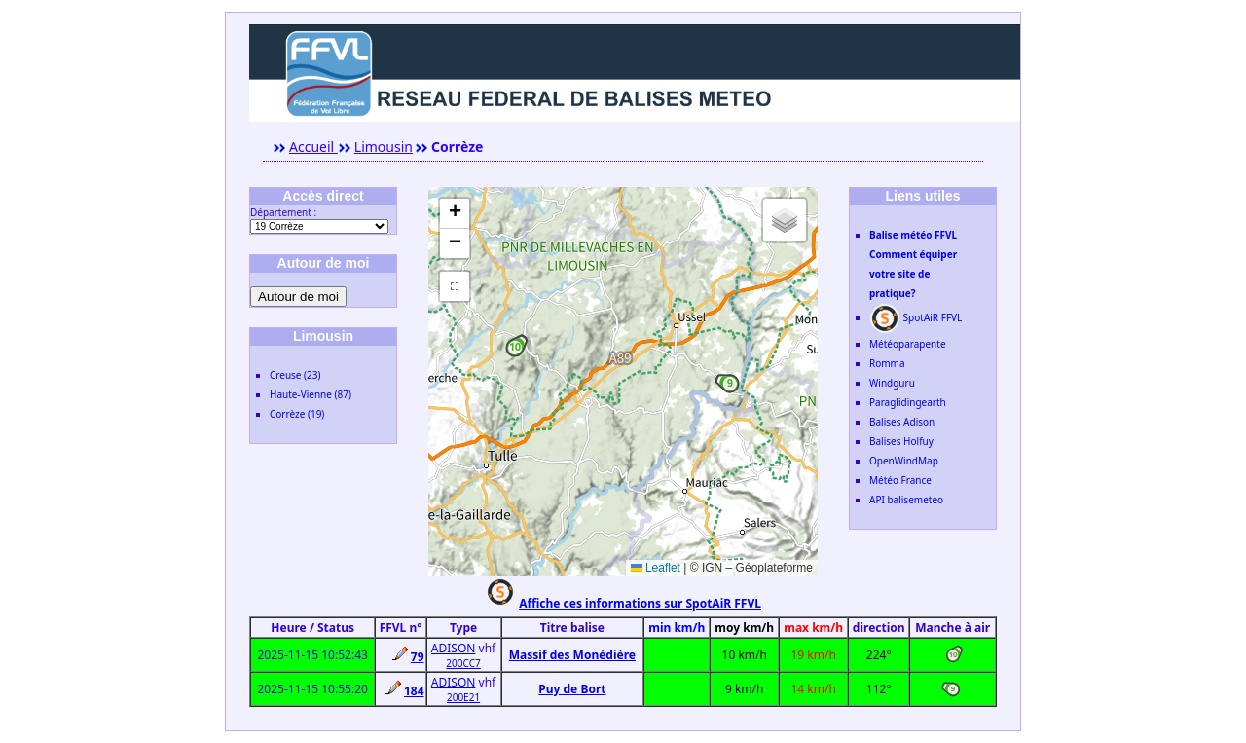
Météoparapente (907, 344)
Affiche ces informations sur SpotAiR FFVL (640, 603)
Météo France (900, 480)
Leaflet (655, 568)
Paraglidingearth (907, 402)
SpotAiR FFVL (915, 317)
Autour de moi (298, 296)
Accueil (313, 146)
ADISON (453, 648)
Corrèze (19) (297, 414)
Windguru (892, 383)
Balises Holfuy (901, 441)
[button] (515, 347)
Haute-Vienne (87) (310, 394)
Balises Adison (901, 421)
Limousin (383, 146)
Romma (887, 363)
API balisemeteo (906, 499)
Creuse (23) (295, 375)
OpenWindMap (903, 460)
